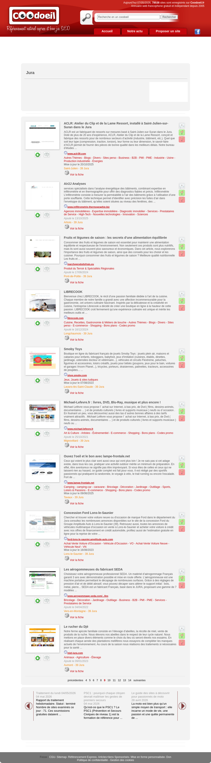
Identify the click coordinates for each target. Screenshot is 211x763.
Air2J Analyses (75, 183)
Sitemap (62, 757)
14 (129, 680)
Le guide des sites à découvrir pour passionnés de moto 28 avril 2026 (150, 696)
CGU (52, 757)
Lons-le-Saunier (73, 553)
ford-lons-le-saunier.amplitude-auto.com (88, 539)
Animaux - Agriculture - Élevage (82, 657)
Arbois (67, 222)
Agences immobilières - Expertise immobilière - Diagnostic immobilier (104, 211)
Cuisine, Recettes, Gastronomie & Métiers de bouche (95, 322)
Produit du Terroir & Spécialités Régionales (89, 268)
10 (109, 680)
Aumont (68, 665)
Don (168, 757)
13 (124, 680)
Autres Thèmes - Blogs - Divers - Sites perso (90, 157)
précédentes (75, 680)
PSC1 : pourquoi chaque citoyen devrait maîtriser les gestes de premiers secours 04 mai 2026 (104, 698)
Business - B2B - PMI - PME (135, 157)
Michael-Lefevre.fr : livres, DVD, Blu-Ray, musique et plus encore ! (112, 402)
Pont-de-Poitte (72, 276)
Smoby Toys (73, 349)
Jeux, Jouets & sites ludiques (81, 379)
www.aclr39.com (75, 153)
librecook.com (74, 317)
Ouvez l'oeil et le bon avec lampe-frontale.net (97, 456)
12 (119, 680)
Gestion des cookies (122, 760)
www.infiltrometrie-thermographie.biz (87, 206)
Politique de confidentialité (92, 760)
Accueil (107, 31)
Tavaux (68, 497)
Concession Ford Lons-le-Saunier (88, 513)
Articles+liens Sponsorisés (113, 757)
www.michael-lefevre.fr (78, 428)
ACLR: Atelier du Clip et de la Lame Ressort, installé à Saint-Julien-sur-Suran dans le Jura (116, 125)
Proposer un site (168, 31)
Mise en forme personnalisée (148, 757)
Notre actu (135, 31)
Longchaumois (72, 333)
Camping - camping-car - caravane (84, 486)
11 (114, 680)
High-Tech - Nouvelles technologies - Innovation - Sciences (113, 214)
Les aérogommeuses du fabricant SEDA (93, 569)
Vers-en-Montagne (75, 611)
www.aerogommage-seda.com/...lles (86, 595)
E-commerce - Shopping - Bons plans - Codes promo (104, 325)
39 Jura (84, 168)
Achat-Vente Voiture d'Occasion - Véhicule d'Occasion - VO (98, 543)
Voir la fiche (77, 174)
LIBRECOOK (73, 292)
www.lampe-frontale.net (79, 482)
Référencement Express (82, 757)
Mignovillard (71, 440)
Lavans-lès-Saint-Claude (78, 386)
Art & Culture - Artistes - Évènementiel (86, 433)
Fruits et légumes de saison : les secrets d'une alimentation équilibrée (115, 237)
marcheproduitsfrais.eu (79, 263)
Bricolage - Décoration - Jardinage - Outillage (133, 486)
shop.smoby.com (75, 375)
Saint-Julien (71, 168)
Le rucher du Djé (76, 626)
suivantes (139, 680)
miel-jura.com (73, 652)
